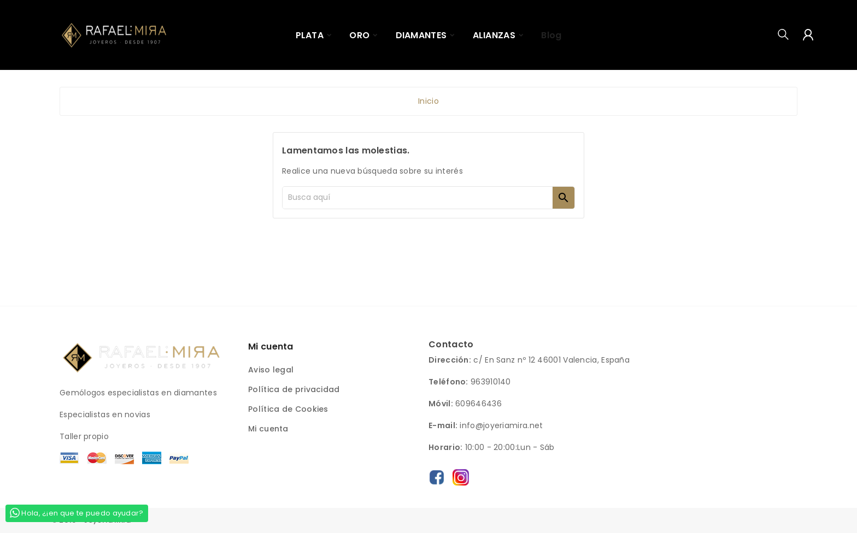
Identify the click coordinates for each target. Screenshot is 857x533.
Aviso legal (271, 369)
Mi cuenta (268, 428)
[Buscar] (418, 198)
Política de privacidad (294, 389)
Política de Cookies (288, 409)
